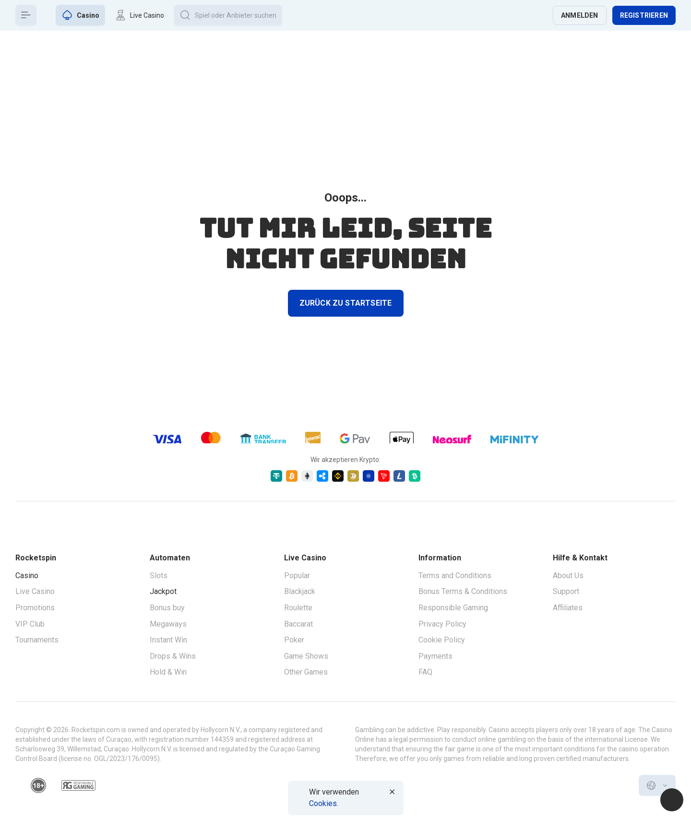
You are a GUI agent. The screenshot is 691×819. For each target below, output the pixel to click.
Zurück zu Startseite (345, 303)
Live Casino (35, 591)
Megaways (168, 624)
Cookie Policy (441, 639)
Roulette (298, 607)
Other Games (306, 672)
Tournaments (37, 639)
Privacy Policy (442, 624)
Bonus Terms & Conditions (462, 591)
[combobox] (657, 785)
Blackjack (299, 591)
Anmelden (579, 15)
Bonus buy (167, 607)
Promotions (35, 607)
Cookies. (323, 803)
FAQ (425, 672)
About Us (568, 575)
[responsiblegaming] (78, 785)
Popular (297, 575)
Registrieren (644, 15)
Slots (158, 575)
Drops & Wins (173, 656)
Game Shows (306, 656)
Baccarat (298, 624)
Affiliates (568, 607)
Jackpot (163, 591)
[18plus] (38, 785)
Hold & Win (168, 672)
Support (566, 591)
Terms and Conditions (454, 575)
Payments (435, 656)
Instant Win (168, 639)
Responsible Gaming (453, 607)
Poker (294, 639)
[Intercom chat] (671, 799)
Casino (26, 575)
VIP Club (30, 624)
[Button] (25, 15)
